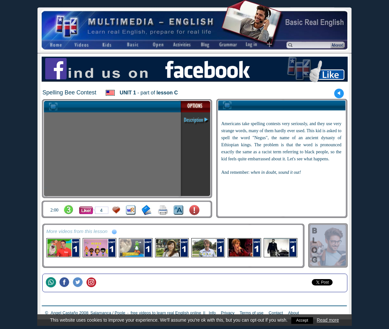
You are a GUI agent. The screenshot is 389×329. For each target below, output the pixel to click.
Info (212, 312)
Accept (302, 320)
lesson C (167, 92)
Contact (276, 312)
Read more (329, 320)
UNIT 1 (128, 92)
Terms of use (251, 312)
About (293, 312)
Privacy (228, 312)
